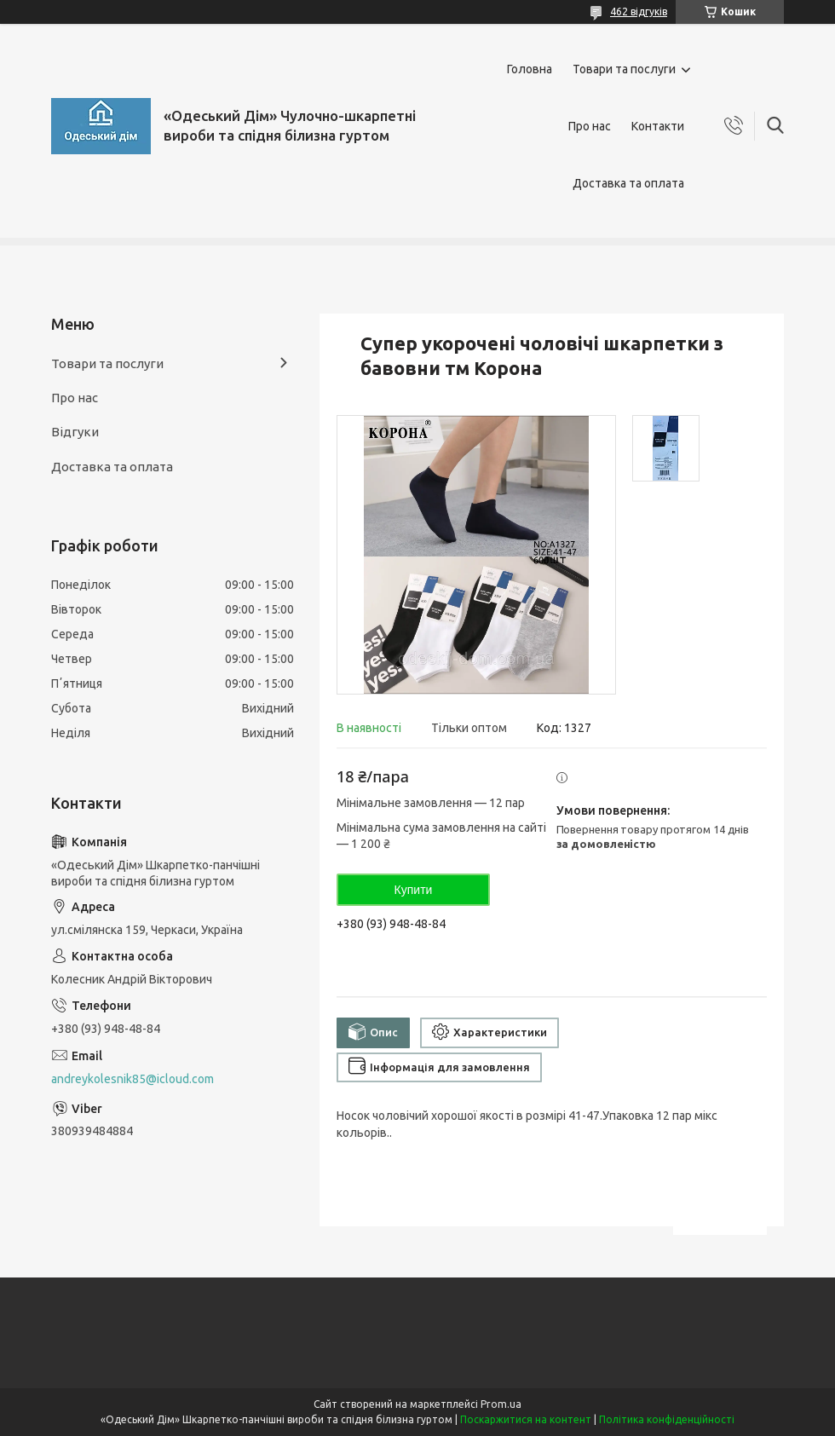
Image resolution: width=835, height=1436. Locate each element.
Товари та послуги (624, 69)
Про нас (589, 126)
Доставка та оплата (628, 183)
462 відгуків (638, 11)
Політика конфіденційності (666, 1419)
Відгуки (75, 431)
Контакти (657, 126)
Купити (413, 890)
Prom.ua (501, 1404)
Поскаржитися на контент (525, 1419)
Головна (529, 69)
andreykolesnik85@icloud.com (132, 1079)
